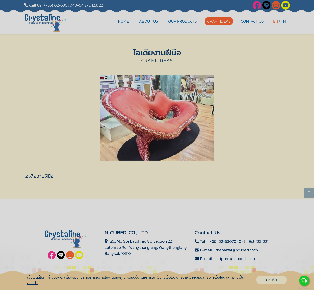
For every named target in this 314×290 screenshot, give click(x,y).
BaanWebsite (304, 288)
